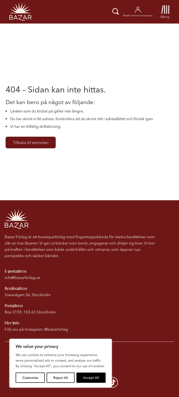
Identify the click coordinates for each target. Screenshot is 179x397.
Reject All (60, 378)
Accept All (91, 378)
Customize (30, 378)
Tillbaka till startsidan (30, 142)
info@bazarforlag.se (22, 277)
